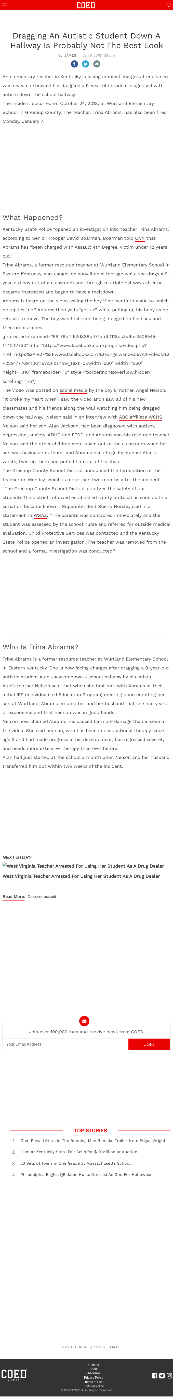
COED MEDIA (74, 1390)
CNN (140, 238)
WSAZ (40, 515)
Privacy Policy (93, 1377)
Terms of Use (94, 1382)
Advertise (93, 1373)
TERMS (113, 1347)
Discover (35, 897)
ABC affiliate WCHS (140, 417)
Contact (93, 1365)
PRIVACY (99, 1347)
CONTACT (82, 1347)
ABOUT (67, 1347)
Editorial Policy (94, 1386)
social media (73, 390)
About (94, 1369)
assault (50, 897)
